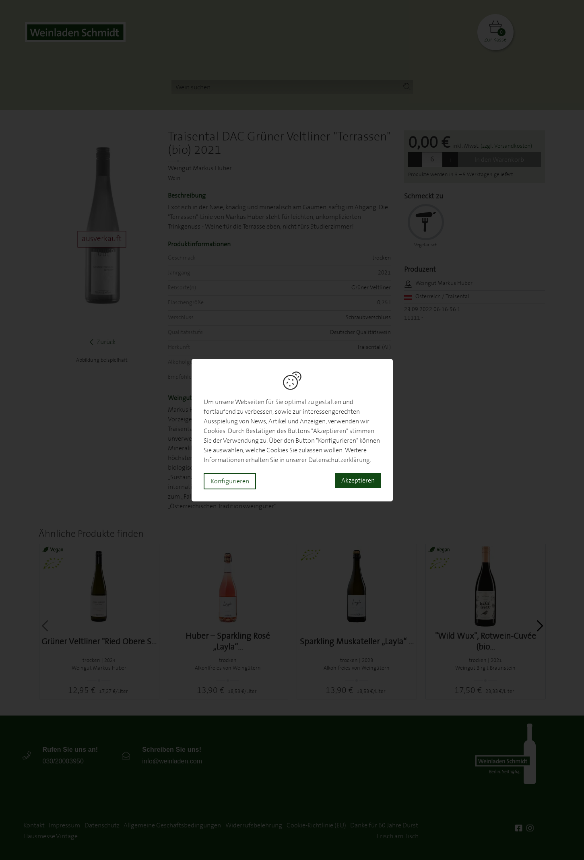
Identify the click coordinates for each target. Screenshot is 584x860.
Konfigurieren (229, 481)
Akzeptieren (358, 480)
